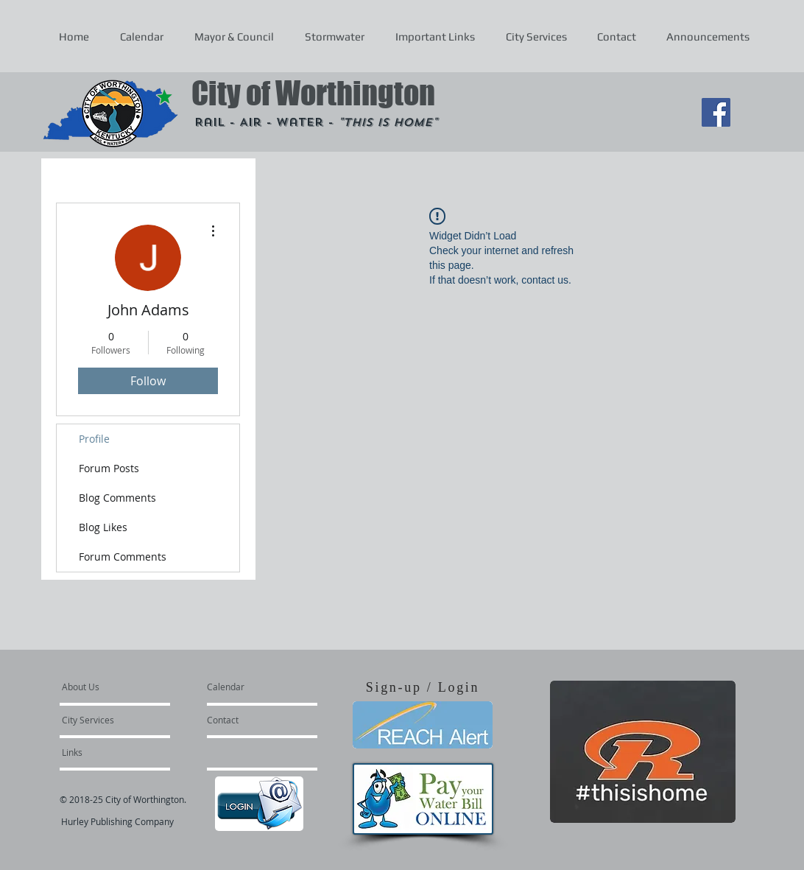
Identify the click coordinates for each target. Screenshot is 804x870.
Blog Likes (103, 527)
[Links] (101, 752)
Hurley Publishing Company (117, 821)
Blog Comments (117, 498)
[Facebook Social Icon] (716, 112)
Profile (94, 439)
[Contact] (246, 720)
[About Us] (118, 687)
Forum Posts (109, 468)
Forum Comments (122, 557)
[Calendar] (249, 687)
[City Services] (104, 720)
